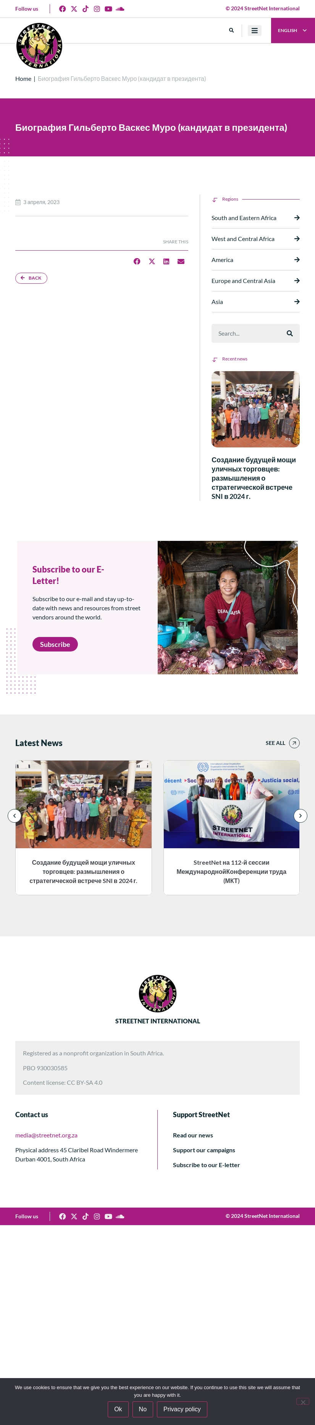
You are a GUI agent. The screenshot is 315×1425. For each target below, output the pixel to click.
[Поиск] (289, 333)
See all (275, 743)
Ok (118, 1409)
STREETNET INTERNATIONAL (157, 1021)
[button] (231, 30)
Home (23, 78)
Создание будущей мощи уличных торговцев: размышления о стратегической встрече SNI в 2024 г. (254, 477)
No (143, 1409)
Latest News (39, 743)
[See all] (294, 743)
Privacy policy (182, 1409)
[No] (302, 1401)
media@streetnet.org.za (46, 1135)
